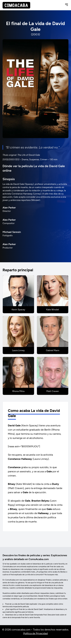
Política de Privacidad (35, 633)
